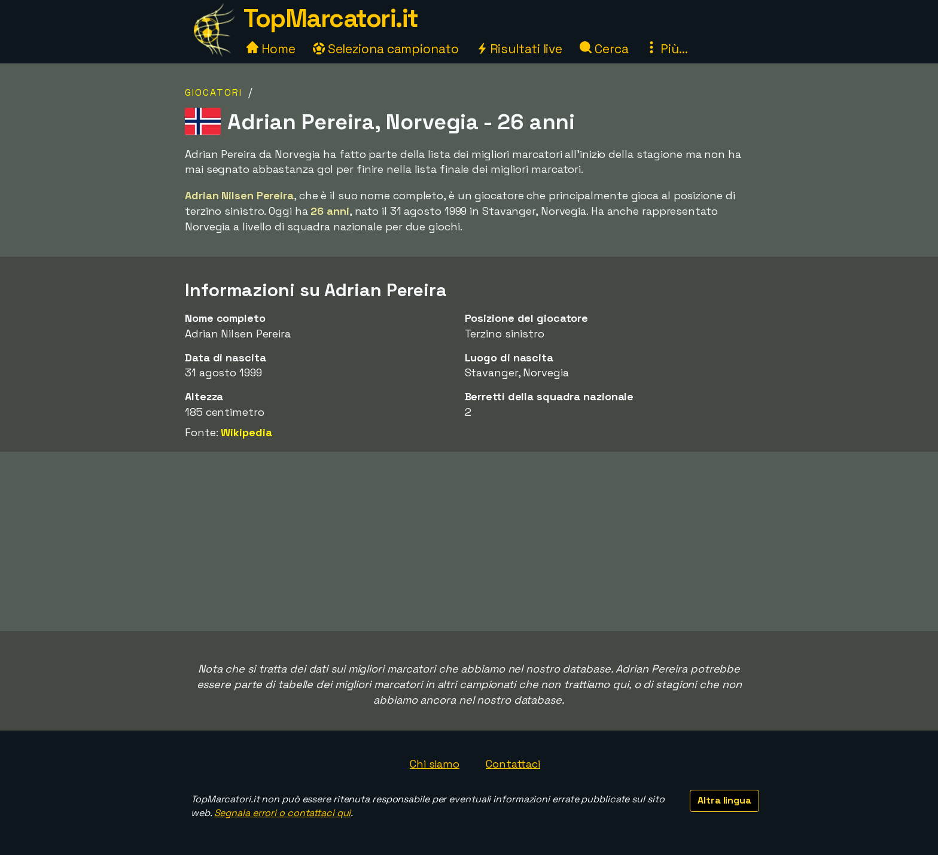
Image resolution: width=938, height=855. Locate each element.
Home (271, 49)
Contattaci (513, 764)
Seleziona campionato (386, 49)
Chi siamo (434, 764)
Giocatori (213, 92)
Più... (666, 49)
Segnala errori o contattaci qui (282, 813)
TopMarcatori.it (330, 18)
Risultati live (519, 49)
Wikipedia (246, 432)
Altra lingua (724, 800)
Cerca (604, 49)
